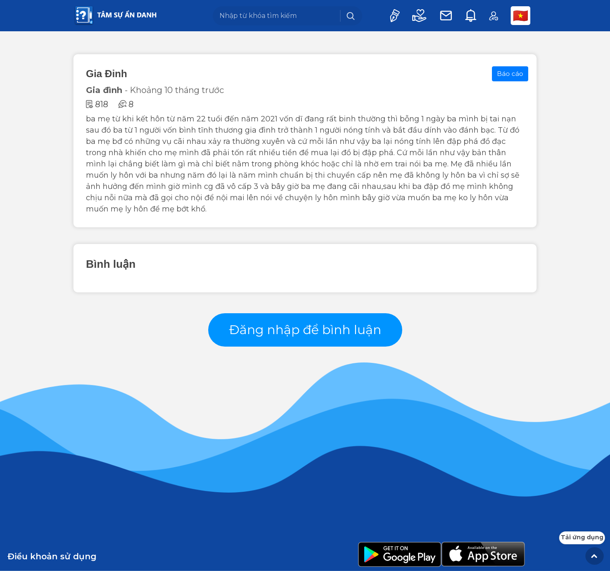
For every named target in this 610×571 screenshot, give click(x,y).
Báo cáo (510, 74)
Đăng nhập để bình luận (305, 329)
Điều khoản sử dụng (52, 556)
